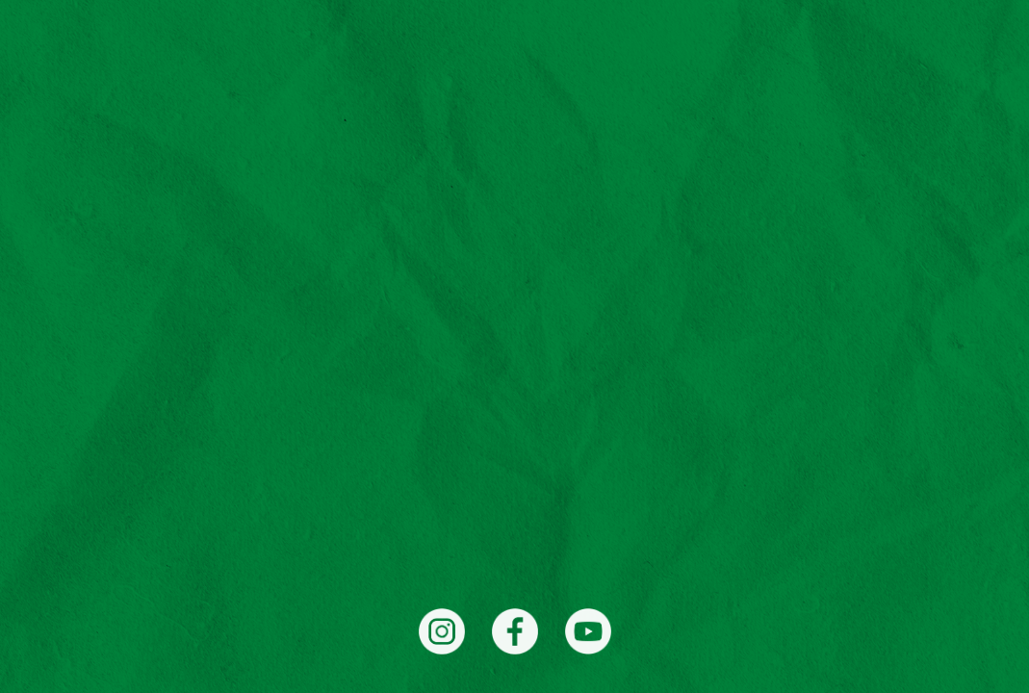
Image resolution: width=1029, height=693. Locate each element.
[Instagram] (442, 631)
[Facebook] (515, 631)
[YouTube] (588, 631)
